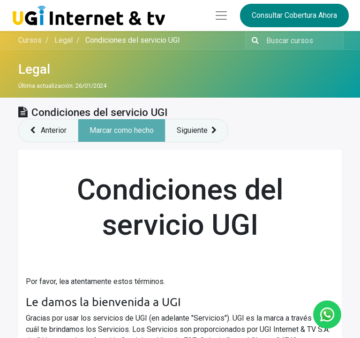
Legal (34, 69)
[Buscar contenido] (302, 40)
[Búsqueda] (253, 40)
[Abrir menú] (221, 15)
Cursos (30, 40)
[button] (48, 130)
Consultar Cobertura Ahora (294, 15)
